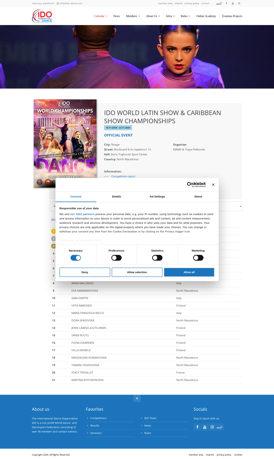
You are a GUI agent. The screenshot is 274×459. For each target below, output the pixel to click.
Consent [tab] (75, 196)
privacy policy (192, 3)
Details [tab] (116, 196)
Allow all (189, 272)
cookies (238, 454)
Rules (147, 433)
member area (165, 3)
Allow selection (137, 272)
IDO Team (150, 418)
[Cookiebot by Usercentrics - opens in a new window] (190, 184)
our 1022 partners (82, 214)
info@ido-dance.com (69, 3)
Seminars (96, 433)
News (147, 425)
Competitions (98, 418)
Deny (85, 272)
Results (94, 425)
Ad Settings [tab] (157, 196)
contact (205, 3)
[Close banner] (213, 184)
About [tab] (198, 196)
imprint (179, 3)
